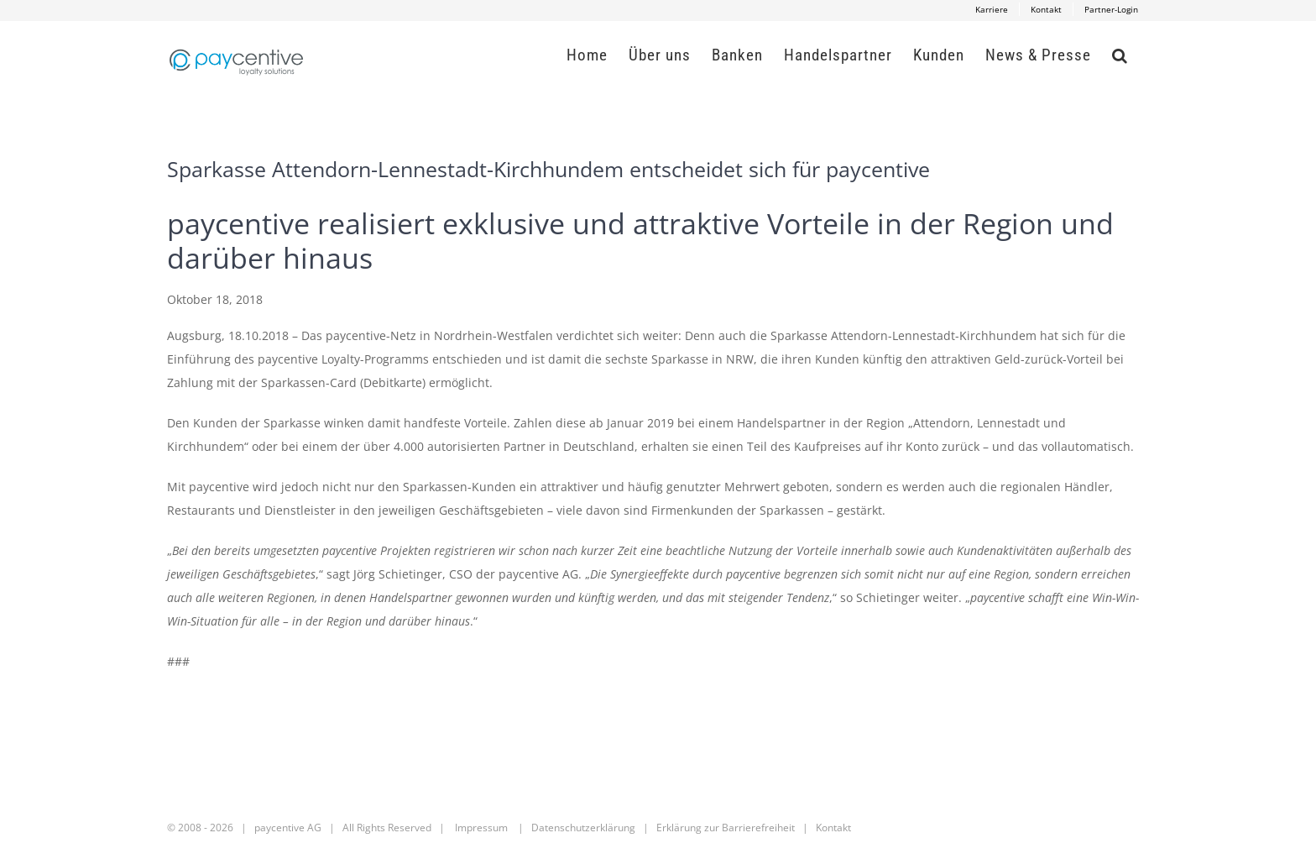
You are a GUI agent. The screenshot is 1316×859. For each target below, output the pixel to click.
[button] (1120, 54)
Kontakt (833, 827)
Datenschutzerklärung (583, 827)
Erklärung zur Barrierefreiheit (725, 827)
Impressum (481, 827)
